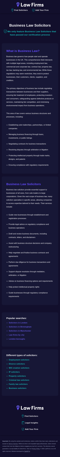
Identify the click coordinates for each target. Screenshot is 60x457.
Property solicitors (17, 376)
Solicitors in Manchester (20, 331)
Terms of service (13, 443)
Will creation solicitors (19, 368)
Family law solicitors (18, 384)
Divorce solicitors (17, 364)
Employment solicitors (19, 360)
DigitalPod (27, 451)
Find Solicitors (19, 10)
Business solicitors (17, 388)
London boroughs (17, 339)
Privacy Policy (36, 448)
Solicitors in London (18, 323)
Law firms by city (16, 335)
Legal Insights (30, 422)
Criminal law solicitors (19, 380)
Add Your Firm (40, 10)
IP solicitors (14, 372)
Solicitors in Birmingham (20, 327)
